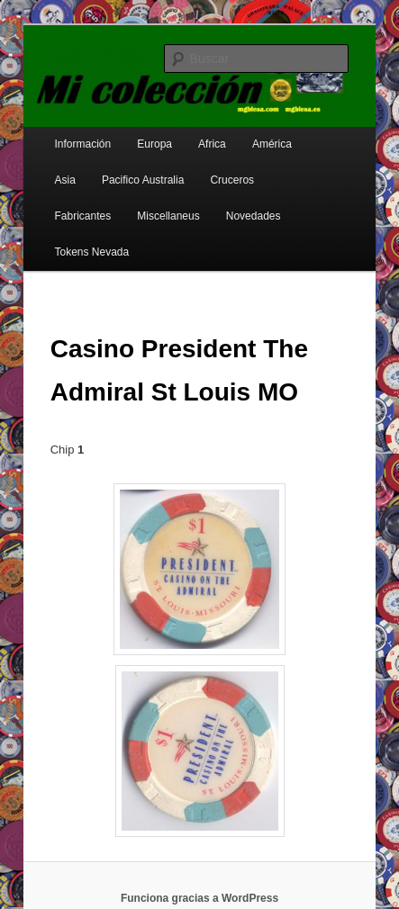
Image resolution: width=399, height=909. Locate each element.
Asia (65, 180)
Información (83, 144)
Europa (154, 144)
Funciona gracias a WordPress (199, 898)
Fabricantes (83, 216)
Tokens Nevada (92, 252)
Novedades (253, 216)
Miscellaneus (168, 216)
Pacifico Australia (143, 180)
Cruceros (232, 180)
